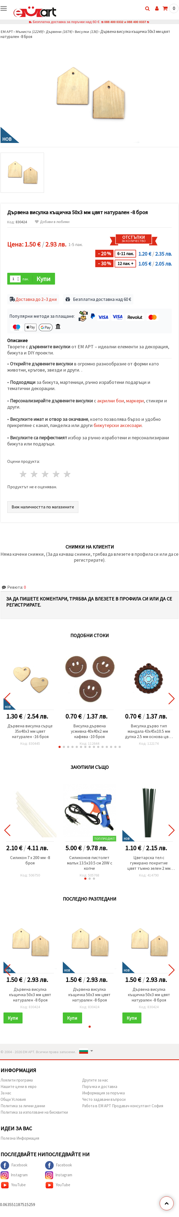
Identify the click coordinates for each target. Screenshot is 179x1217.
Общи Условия (13, 1099)
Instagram (14, 1176)
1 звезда (23, 474)
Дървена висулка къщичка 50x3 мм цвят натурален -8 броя (30, 995)
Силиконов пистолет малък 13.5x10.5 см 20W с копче (89, 863)
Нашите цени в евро (18, 1087)
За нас (6, 1093)
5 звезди (67, 474)
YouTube (13, 1185)
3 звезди (45, 474)
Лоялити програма (17, 1080)
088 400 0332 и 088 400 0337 (125, 22)
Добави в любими (52, 222)
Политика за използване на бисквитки (34, 1112)
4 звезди (56, 474)
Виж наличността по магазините (43, 507)
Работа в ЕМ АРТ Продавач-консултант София (122, 1106)
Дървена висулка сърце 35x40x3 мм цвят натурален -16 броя (30, 731)
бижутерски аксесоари (118, 426)
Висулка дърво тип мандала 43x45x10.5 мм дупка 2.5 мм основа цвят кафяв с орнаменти (149, 731)
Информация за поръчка (103, 1093)
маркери (135, 401)
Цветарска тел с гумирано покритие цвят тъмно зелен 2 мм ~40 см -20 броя (148, 863)
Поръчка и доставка (99, 1087)
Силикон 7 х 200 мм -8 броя (30, 860)
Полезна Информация (20, 1138)
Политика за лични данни (23, 1106)
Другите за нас (95, 1080)
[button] (60, 747)
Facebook (14, 1166)
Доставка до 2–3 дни (36, 300)
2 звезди (34, 474)
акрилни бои (110, 401)
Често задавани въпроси (104, 1099)
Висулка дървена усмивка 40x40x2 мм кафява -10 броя (89, 731)
